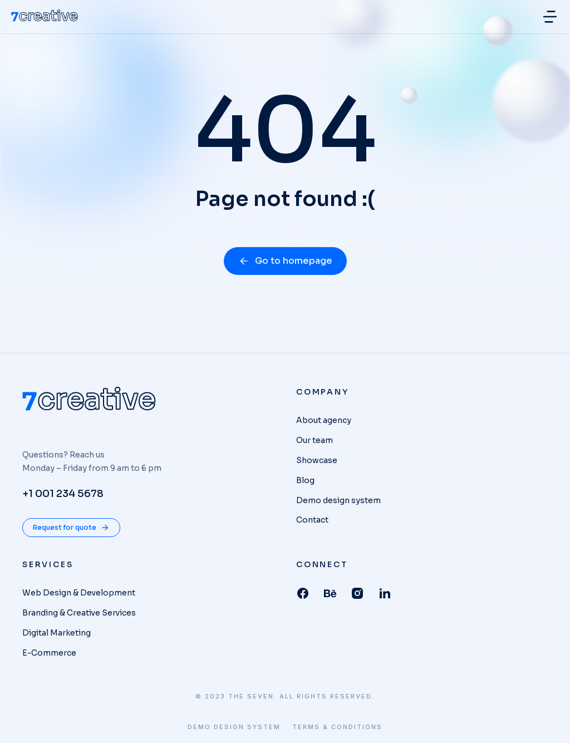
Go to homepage (285, 261)
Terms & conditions (337, 727)
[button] (550, 17)
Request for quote (71, 527)
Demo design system (234, 727)
